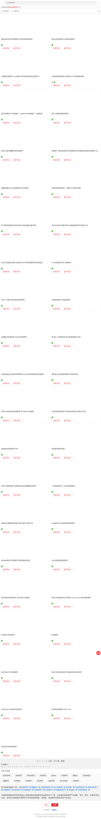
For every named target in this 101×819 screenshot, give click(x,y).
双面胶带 (55, 635)
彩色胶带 (40, 781)
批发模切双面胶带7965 (9, 449)
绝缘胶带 (19, 775)
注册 (54, 805)
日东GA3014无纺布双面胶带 (11, 709)
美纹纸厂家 (18, 790)
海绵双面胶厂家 (81, 787)
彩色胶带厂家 (50, 790)
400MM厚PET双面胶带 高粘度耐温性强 (15, 560)
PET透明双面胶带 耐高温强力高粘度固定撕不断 (18, 225)
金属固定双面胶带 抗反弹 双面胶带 (14, 337)
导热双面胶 (86, 775)
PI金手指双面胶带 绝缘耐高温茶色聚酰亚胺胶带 (18, 486)
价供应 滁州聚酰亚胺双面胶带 (12, 151)
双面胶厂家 (73, 790)
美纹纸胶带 (6, 775)
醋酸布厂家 (36, 787)
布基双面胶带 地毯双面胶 (61, 300)
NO (28, 766)
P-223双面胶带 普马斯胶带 (61, 263)
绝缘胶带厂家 (8, 790)
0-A (2, 766)
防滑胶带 (17, 781)
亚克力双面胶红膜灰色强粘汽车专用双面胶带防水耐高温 (21, 263)
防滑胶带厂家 (39, 790)
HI (17, 766)
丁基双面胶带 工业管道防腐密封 (63, 486)
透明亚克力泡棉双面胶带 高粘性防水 (65, 374)
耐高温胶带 (31, 775)
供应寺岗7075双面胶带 (9, 672)
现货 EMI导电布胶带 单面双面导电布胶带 (67, 672)
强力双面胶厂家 (60, 787)
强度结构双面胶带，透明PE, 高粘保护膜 (66, 188)
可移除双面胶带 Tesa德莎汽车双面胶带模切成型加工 (20, 76)
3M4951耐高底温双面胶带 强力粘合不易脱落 (17, 411)
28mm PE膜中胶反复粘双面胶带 (13, 300)
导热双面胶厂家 (84, 790)
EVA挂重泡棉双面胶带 (60, 560)
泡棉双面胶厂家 (47, 787)
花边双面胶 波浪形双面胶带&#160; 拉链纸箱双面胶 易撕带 (22, 374)
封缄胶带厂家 (28, 790)
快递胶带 (76, 781)
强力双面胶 (63, 781)
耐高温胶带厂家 (25, 787)
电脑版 (54, 810)
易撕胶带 (6, 781)
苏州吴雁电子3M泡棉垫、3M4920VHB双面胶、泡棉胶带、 (22, 114)
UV (41, 766)
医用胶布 (29, 781)
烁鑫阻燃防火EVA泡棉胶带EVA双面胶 (15, 188)
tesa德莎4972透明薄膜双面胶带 (63, 523)
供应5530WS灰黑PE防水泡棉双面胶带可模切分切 (70, 225)
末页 (62, 761)
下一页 (56, 761)
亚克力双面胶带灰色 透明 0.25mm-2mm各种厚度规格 (71, 598)
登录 (46, 805)
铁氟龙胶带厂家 (62, 790)
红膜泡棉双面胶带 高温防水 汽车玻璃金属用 (68, 76)
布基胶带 (43, 775)
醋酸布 (75, 775)
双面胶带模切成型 (58, 449)
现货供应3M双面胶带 (9, 747)
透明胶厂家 (70, 787)
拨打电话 (17, 48)
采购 (98, 653)
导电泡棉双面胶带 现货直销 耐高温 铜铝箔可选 (69, 411)
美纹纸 (54, 775)
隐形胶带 (51, 781)
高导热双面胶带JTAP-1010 (61, 709)
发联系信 (6, 48)
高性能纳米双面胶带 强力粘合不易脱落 (15, 598)
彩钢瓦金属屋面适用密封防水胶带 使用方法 (17, 523)
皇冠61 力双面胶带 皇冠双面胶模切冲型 (66, 337)
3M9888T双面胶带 (8, 635)
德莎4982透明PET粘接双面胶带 (63, 39)
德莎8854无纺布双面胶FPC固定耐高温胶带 (17, 39)
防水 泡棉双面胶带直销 (60, 114)
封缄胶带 (64, 775)
